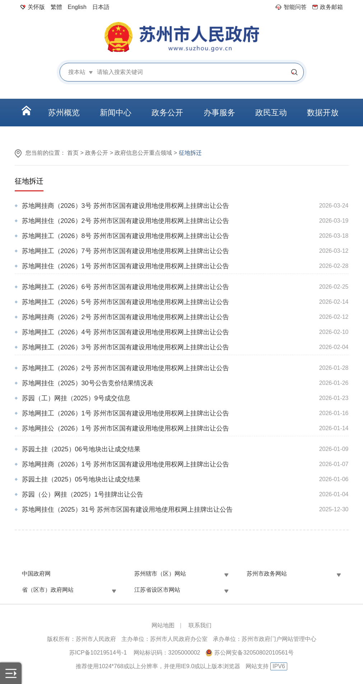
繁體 (56, 7)
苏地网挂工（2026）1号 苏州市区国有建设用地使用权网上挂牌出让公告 (125, 413)
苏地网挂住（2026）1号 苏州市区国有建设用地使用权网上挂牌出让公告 (125, 266)
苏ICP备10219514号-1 (98, 653)
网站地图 (163, 625)
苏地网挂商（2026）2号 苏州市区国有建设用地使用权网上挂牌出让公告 (125, 317)
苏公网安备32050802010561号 (254, 653)
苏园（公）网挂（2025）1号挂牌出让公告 (82, 494)
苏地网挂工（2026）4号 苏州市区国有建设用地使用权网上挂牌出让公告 (125, 332)
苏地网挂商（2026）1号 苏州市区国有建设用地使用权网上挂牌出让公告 (125, 464)
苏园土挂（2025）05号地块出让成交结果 (81, 479)
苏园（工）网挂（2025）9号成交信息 (76, 398)
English (77, 7)
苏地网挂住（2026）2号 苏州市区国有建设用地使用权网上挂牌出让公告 (125, 220)
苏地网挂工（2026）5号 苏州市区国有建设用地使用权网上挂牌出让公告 (125, 302)
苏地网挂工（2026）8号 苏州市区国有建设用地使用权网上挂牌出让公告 (125, 235)
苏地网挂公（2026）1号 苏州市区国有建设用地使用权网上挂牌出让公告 (125, 428)
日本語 (101, 7)
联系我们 (200, 625)
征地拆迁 (29, 181)
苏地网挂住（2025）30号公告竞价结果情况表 (87, 383)
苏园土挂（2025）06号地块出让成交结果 (81, 449)
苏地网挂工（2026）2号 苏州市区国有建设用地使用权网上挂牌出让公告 (125, 368)
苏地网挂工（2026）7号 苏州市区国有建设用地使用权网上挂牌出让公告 (125, 251)
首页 (73, 153)
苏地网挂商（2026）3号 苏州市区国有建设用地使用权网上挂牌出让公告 (125, 205)
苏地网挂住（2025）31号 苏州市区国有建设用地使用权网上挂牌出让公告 (127, 509)
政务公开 (96, 153)
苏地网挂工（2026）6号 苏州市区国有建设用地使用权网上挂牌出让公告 (125, 286)
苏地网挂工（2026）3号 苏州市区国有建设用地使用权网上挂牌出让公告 (125, 347)
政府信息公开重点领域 (143, 153)
